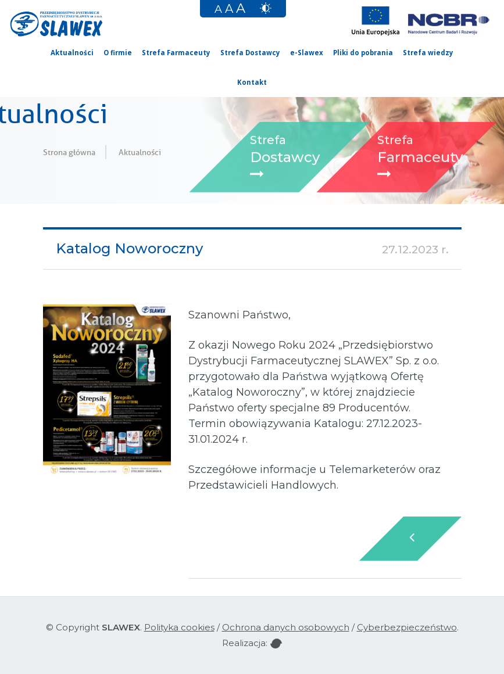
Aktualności (72, 52)
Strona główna (69, 152)
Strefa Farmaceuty (176, 52)
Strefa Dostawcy (250, 52)
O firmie (117, 52)
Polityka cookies (179, 627)
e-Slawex (306, 52)
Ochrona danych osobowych (285, 627)
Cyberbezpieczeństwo (407, 627)
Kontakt (252, 82)
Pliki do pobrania (363, 52)
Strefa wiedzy (428, 52)
